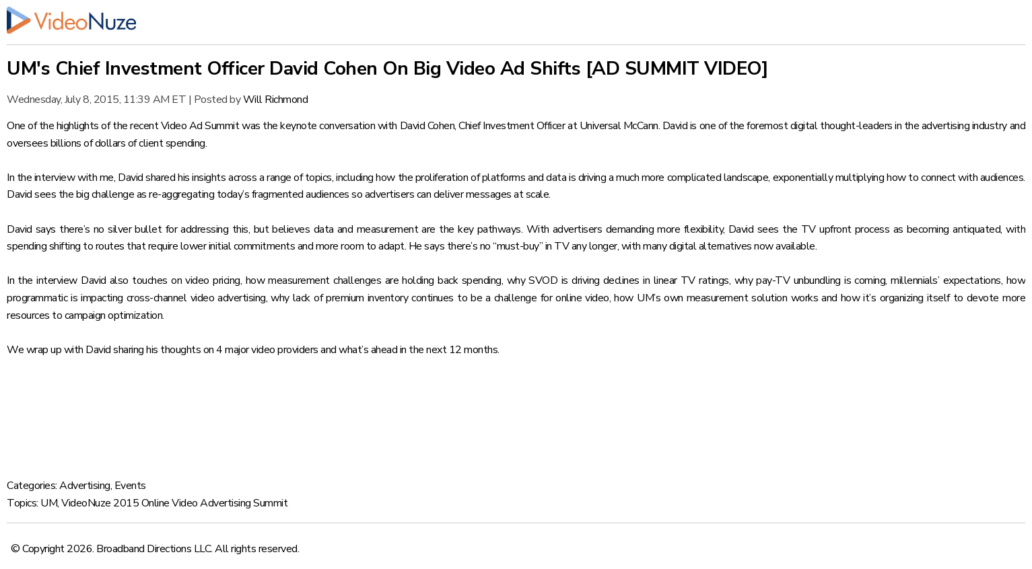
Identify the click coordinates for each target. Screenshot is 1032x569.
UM (48, 503)
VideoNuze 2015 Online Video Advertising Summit (174, 503)
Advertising (84, 485)
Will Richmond (275, 99)
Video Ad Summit (200, 125)
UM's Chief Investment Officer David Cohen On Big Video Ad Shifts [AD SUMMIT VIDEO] (387, 68)
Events (130, 485)
